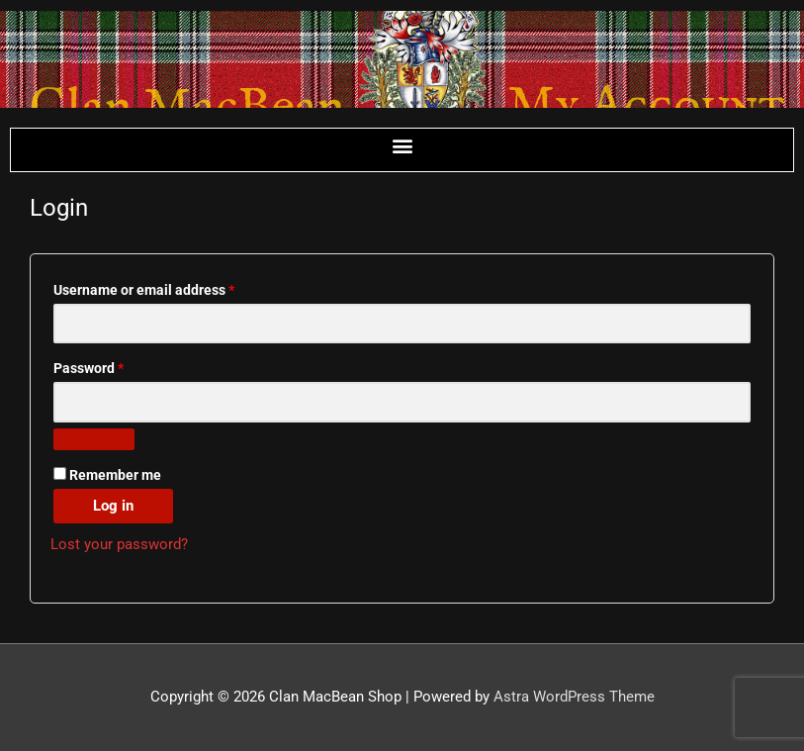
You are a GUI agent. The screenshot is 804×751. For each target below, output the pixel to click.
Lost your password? (119, 544)
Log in (113, 506)
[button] (402, 145)
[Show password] (93, 439)
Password (116, 365)
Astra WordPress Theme (574, 696)
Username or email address (172, 287)
